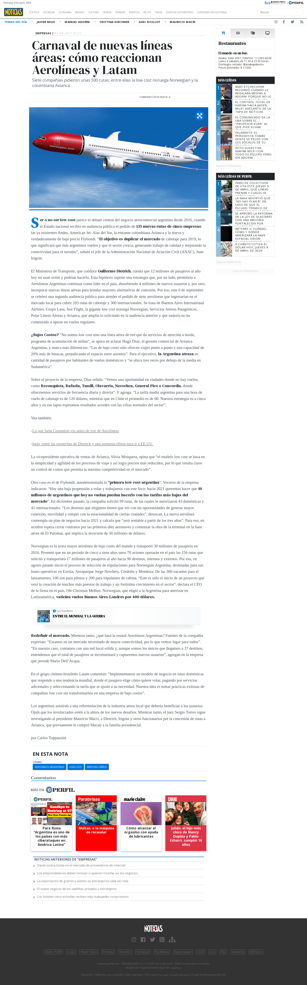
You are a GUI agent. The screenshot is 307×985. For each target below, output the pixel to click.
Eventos (152, 12)
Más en (53, 790)
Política (35, 12)
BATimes (256, 952)
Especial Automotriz (205, 12)
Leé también (65, 611)
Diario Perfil (53, 952)
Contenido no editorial (244, 12)
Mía (223, 952)
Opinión (136, 12)
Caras (71, 952)
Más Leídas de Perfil (235, 176)
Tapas (180, 12)
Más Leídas (227, 80)
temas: (37, 762)
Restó (167, 12)
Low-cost (75, 767)
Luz (212, 952)
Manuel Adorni (78, 22)
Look (200, 952)
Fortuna (108, 952)
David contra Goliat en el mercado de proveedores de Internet (81, 865)
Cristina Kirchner (115, 22)
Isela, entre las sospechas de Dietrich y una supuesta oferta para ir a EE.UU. (92, 443)
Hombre (125, 952)
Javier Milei (46, 22)
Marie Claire (89, 952)
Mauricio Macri (182, 22)
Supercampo (183, 952)
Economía (71, 12)
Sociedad (53, 12)
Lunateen (238, 952)
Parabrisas (161, 952)
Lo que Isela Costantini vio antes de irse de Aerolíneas (75, 430)
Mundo (88, 12)
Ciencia (120, 12)
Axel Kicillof (150, 22)
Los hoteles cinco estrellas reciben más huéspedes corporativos (83, 897)
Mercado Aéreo (97, 767)
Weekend (142, 952)
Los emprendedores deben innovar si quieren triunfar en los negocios (87, 873)
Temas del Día (16, 22)
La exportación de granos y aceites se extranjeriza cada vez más (82, 881)
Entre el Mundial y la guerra (79, 616)
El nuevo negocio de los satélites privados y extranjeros (77, 889)
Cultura (104, 12)
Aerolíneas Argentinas (49, 767)
